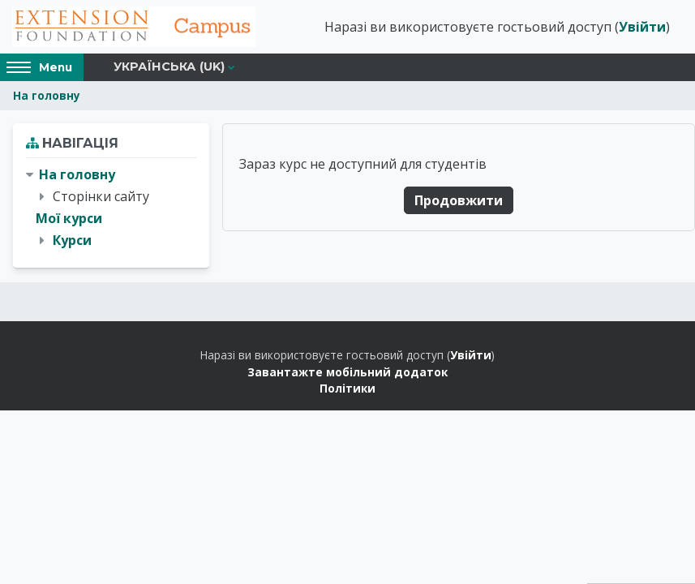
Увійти (642, 27)
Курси (72, 240)
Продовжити (458, 200)
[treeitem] (111, 208)
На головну (46, 95)
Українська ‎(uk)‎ (169, 66)
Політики (347, 388)
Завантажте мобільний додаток (347, 372)
